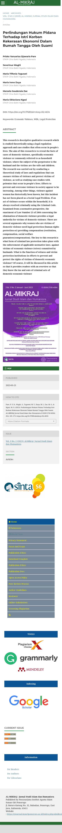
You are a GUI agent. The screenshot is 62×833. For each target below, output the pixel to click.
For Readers (13, 769)
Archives (16, 13)
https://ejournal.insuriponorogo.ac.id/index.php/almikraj (34, 814)
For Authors (13, 773)
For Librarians (14, 778)
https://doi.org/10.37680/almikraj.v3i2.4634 (29, 112)
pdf (9, 368)
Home (6, 13)
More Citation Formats (18, 421)
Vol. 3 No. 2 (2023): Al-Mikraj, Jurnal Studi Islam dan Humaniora (30, 17)
